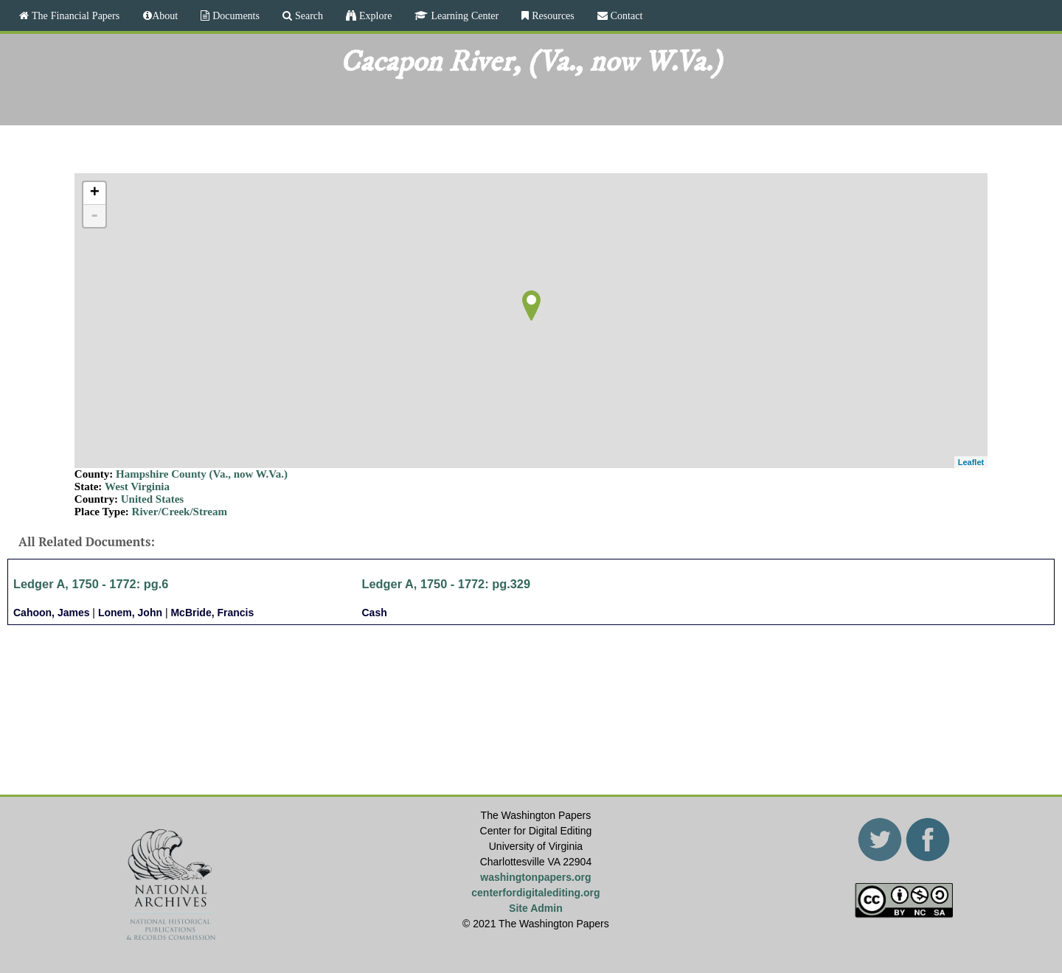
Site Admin (536, 908)
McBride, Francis (212, 612)
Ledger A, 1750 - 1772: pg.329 (446, 583)
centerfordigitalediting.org (535, 893)
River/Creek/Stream (179, 511)
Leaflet (971, 462)
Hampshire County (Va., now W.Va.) (202, 474)
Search (307, 15)
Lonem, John (130, 612)
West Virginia (137, 486)
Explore (374, 15)
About (165, 15)
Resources (552, 15)
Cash (374, 612)
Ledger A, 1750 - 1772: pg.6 (90, 583)
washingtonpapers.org (535, 877)
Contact (625, 15)
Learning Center (463, 15)
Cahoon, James (51, 612)
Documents (234, 15)
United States (152, 499)
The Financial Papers (74, 15)
